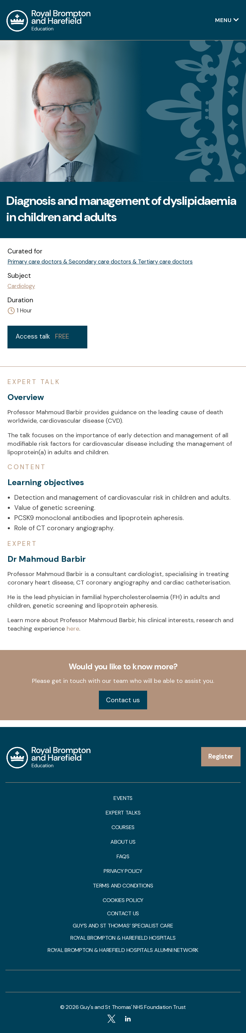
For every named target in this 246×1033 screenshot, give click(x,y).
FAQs (123, 856)
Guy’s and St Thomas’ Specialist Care (123, 925)
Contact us (123, 700)
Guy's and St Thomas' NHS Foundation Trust (133, 1007)
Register (220, 756)
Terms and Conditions (123, 885)
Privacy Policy (123, 871)
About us (123, 842)
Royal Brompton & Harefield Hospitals (123, 938)
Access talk (42, 336)
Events (123, 798)
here (73, 629)
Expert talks (123, 812)
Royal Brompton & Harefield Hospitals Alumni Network (123, 950)
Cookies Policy (123, 900)
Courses (123, 827)
